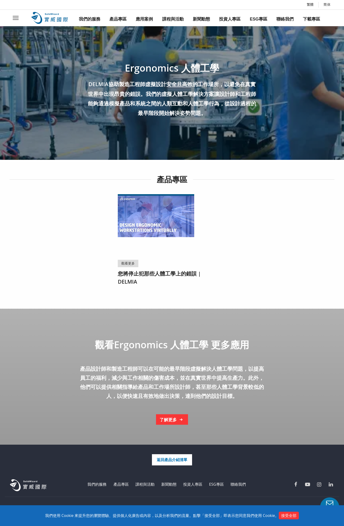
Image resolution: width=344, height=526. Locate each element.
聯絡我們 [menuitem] (285, 19)
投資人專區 (192, 484)
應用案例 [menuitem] (144, 19)
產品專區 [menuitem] (118, 19)
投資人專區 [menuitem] (230, 19)
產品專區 (121, 484)
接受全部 (288, 515)
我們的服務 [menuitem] (89, 19)
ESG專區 (216, 484)
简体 (327, 4)
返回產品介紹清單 (172, 459)
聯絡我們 (238, 484)
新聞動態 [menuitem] (201, 19)
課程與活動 (145, 484)
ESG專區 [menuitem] (258, 19)
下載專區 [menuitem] (311, 19)
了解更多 (172, 420)
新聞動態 (169, 484)
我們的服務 (97, 484)
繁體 (310, 4)
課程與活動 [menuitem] (173, 19)
